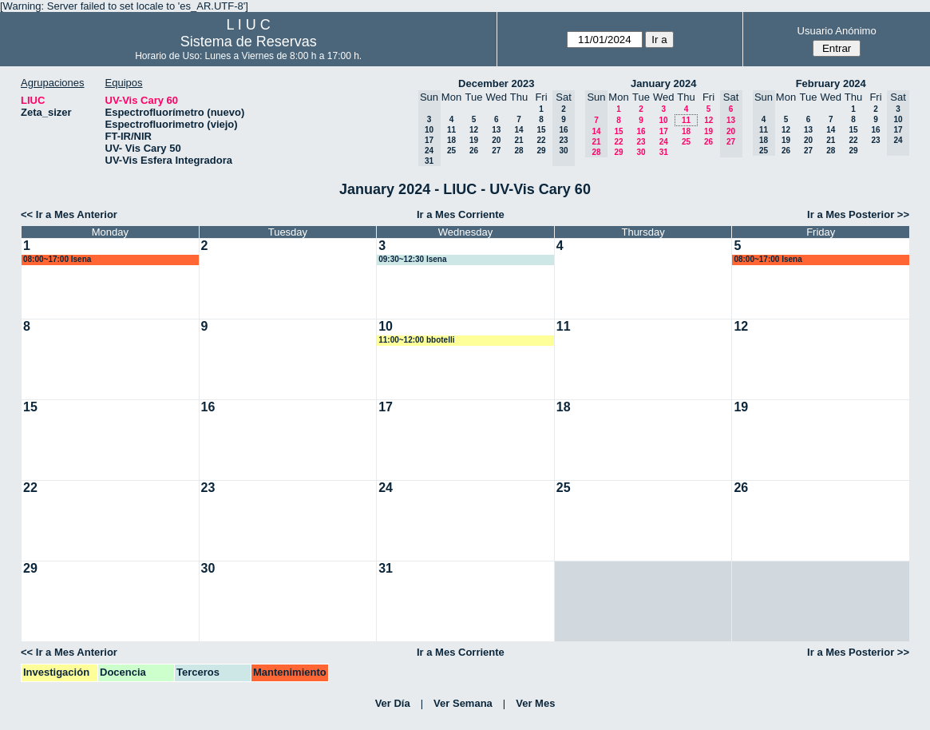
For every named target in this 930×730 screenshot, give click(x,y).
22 (540, 140)
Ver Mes (535, 703)
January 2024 (663, 83)
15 (540, 129)
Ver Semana (463, 703)
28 (518, 150)
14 (518, 129)
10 (663, 120)
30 (640, 152)
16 (640, 131)
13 (496, 129)
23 (640, 141)
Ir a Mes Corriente (461, 214)
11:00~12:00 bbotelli (416, 339)
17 (663, 131)
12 (473, 129)
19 (473, 140)
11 (451, 129)
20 (496, 140)
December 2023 (496, 83)
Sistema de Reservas (248, 42)
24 (663, 141)
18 (451, 140)
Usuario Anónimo (837, 31)
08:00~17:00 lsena (57, 259)
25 (451, 150)
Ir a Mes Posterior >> (858, 214)
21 (518, 140)
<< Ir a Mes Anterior (69, 214)
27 (496, 150)
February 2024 (831, 83)
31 (663, 152)
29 (540, 150)
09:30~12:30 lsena (412, 259)
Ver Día (392, 703)
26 (473, 150)
